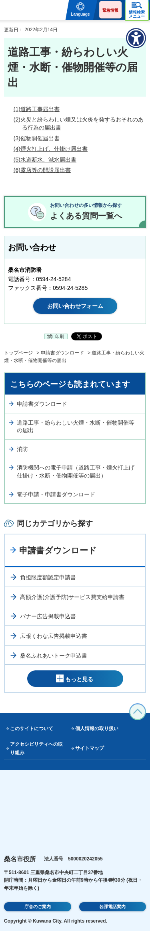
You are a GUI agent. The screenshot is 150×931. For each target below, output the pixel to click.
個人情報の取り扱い (96, 728)
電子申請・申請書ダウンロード (56, 494)
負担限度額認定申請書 (48, 577)
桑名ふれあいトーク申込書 (53, 655)
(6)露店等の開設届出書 (42, 170)
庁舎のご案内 (37, 906)
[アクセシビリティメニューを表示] (136, 38)
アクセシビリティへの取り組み (36, 748)
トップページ (18, 353)
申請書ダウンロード (62, 353)
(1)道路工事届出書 (37, 109)
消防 (22, 449)
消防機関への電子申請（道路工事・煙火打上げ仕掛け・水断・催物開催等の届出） (75, 471)
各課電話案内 (112, 906)
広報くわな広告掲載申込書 (53, 636)
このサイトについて (31, 728)
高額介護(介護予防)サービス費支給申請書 (72, 597)
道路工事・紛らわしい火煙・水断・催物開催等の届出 (75, 426)
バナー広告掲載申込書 (48, 616)
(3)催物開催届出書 (37, 138)
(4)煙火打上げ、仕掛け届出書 (51, 149)
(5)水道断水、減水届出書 (45, 159)
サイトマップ (89, 748)
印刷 (59, 336)
